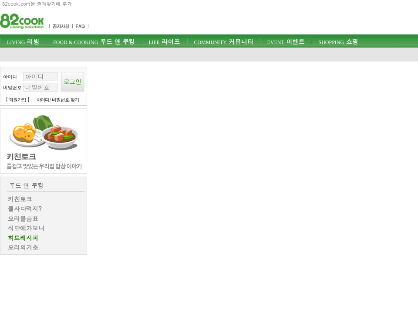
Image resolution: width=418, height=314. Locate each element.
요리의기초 (23, 247)
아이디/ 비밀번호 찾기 (58, 99)
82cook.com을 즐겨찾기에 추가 (37, 3)
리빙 (23, 41)
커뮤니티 (223, 41)
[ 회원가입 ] (17, 99)
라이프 (164, 41)
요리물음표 (23, 218)
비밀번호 (12, 87)
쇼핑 (338, 41)
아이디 (10, 76)
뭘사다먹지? (25, 208)
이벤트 (285, 41)
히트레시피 (23, 237)
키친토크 (20, 199)
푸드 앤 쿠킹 (94, 41)
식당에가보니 (26, 228)
